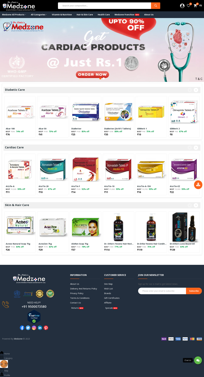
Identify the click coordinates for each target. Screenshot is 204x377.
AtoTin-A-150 (144, 186)
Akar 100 (10, 128)
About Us (74, 283)
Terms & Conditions (80, 297)
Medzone (18, 338)
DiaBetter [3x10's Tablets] (117, 128)
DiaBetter (76, 128)
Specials (109, 307)
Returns (75, 307)
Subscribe (194, 291)
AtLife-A (10, 186)
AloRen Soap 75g (79, 244)
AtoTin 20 (43, 186)
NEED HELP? (34, 302)
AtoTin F (75, 186)
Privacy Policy (76, 293)
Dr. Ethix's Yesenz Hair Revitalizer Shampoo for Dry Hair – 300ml (119, 244)
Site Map (108, 283)
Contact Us (75, 302)
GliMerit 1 (142, 128)
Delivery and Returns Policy (83, 288)
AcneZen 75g (45, 244)
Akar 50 (42, 128)
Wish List (108, 288)
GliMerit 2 (175, 128)
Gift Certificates (112, 297)
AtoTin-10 (109, 186)
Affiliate (107, 302)
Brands (107, 293)
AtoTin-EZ (175, 186)
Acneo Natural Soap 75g (18, 244)
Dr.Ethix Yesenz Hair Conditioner (152, 244)
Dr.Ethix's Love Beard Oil (182, 244)
